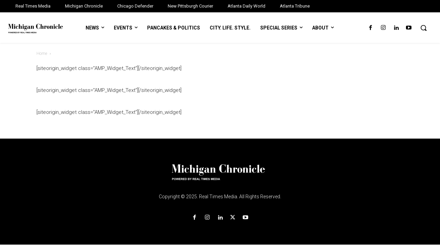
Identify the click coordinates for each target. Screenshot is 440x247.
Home (41, 53)
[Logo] (220, 176)
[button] (423, 28)
